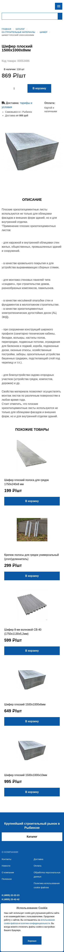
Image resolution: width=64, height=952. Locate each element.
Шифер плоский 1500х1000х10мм (25, 775)
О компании (8, 872)
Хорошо (32, 941)
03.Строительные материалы (18, 32)
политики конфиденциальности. (35, 923)
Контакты (6, 859)
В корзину (39, 88)
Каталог (20, 29)
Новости (6, 865)
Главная (6, 29)
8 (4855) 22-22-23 (10, 895)
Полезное (7, 879)
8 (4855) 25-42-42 (10, 899)
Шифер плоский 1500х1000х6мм (25, 704)
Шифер (43, 32)
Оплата (37, 865)
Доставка (38, 859)
